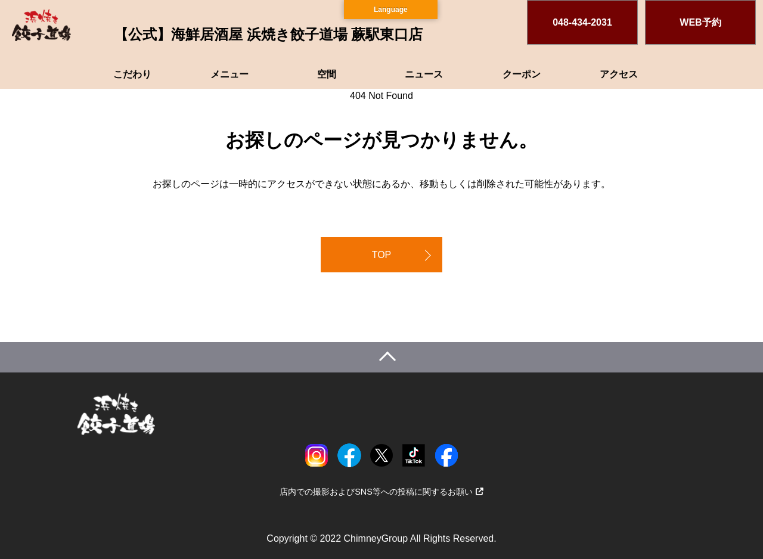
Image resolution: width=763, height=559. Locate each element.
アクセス (619, 74)
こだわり (132, 74)
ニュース (424, 74)
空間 (326, 74)
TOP (382, 255)
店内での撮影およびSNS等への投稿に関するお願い (381, 491)
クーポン (522, 74)
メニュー (229, 74)
